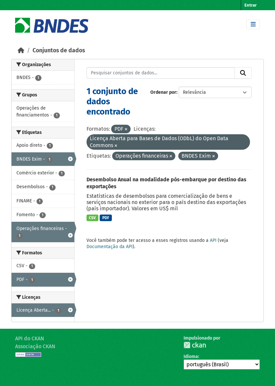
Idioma (191, 356)
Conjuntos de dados (59, 50)
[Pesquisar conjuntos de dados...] (161, 73)
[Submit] (243, 73)
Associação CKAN (35, 346)
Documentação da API (110, 246)
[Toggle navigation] (253, 24)
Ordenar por (163, 92)
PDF (105, 218)
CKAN (195, 345)
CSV (92, 218)
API (213, 240)
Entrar (250, 5)
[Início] (21, 50)
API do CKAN (29, 338)
